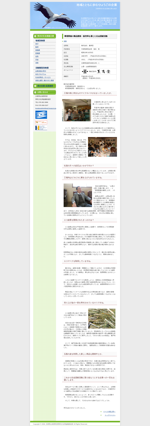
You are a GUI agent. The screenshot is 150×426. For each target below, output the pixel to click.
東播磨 (37, 50)
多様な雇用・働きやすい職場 (44, 80)
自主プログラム (40, 74)
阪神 (36, 47)
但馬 (36, 56)
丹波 (36, 59)
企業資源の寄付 (40, 71)
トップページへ (110, 415)
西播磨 (37, 53)
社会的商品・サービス (43, 77)
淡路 (65, 41)
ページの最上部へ (109, 411)
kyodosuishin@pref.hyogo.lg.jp (45, 108)
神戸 (36, 44)
